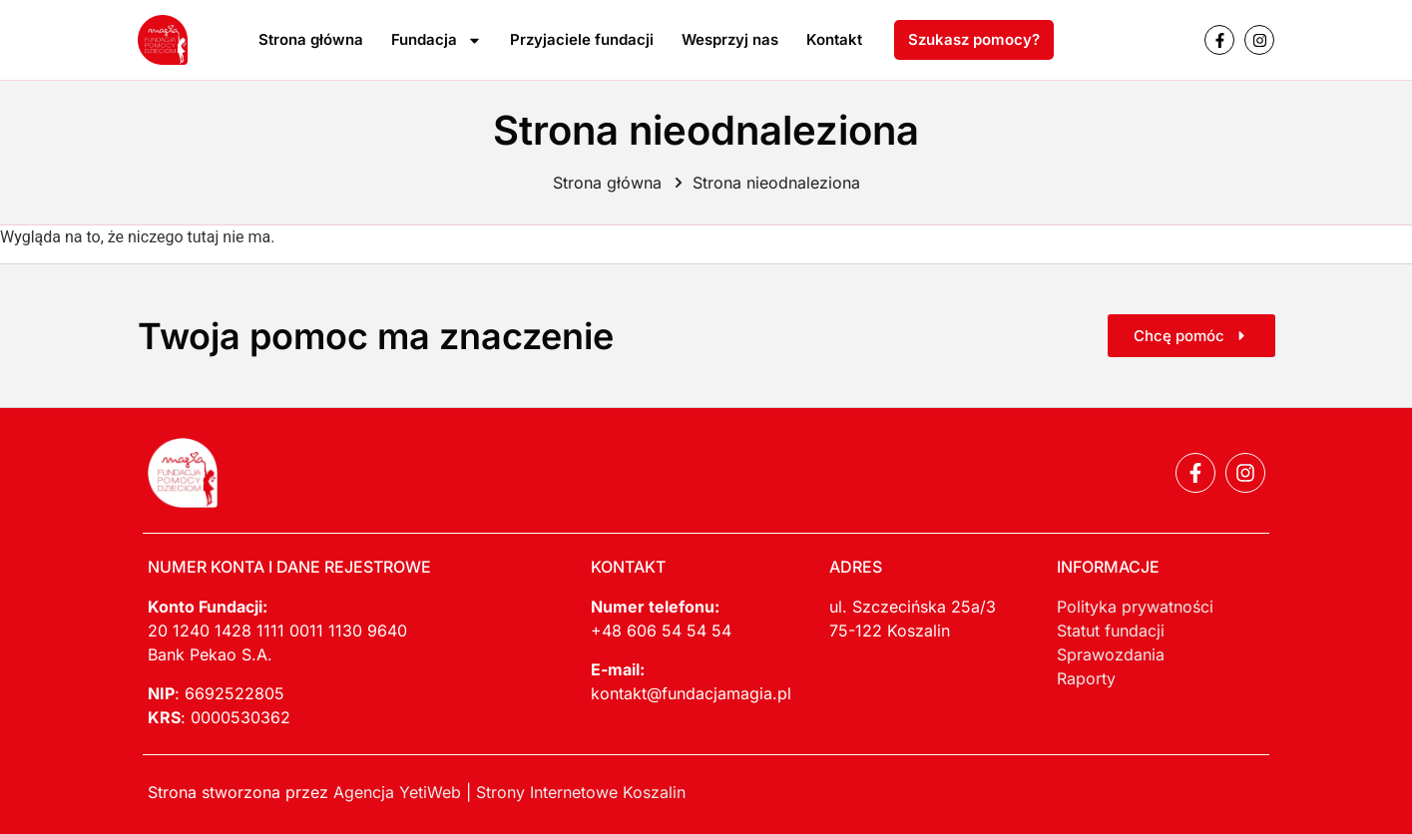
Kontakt (834, 39)
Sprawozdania (1111, 654)
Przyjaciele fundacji (582, 39)
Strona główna (310, 39)
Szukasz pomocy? (974, 39)
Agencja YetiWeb (397, 792)
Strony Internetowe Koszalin (581, 792)
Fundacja (436, 40)
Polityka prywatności (1135, 607)
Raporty (1086, 678)
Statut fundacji (1111, 630)
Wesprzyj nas (730, 39)
